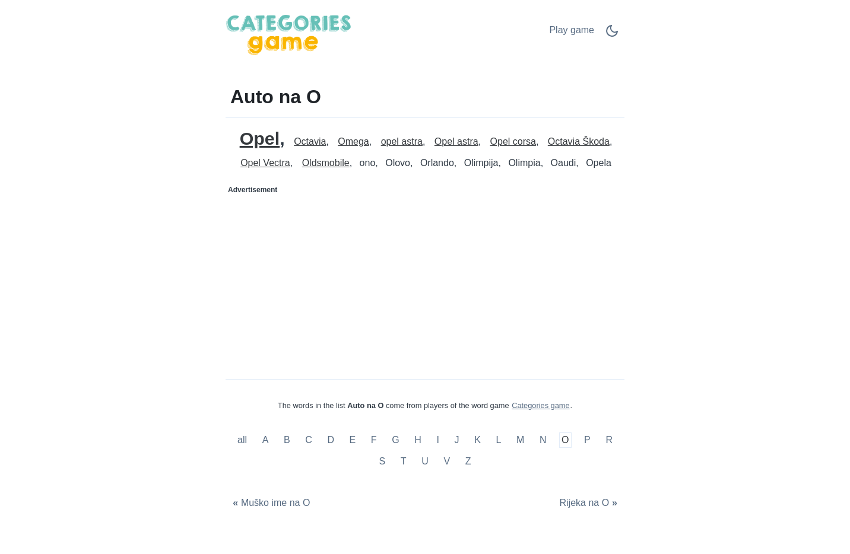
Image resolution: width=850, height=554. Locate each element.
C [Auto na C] (308, 440)
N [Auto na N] (543, 440)
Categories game (540, 405)
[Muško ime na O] (270, 503)
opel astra (402, 141)
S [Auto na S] (382, 461)
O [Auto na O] (565, 440)
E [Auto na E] (353, 440)
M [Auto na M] (520, 440)
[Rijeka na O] (589, 503)
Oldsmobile (326, 163)
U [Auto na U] (425, 461)
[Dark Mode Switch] (612, 34)
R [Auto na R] (609, 440)
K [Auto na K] (477, 440)
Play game (571, 30)
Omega (353, 141)
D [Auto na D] (330, 440)
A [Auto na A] (265, 440)
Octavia (310, 141)
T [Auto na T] (404, 461)
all (243, 440)
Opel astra (456, 141)
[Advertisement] (326, 273)
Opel (260, 138)
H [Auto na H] (417, 440)
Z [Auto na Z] (468, 461)
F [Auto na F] (374, 440)
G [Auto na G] (395, 440)
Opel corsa (513, 141)
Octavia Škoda (579, 141)
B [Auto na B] (287, 440)
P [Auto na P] (587, 440)
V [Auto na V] (446, 461)
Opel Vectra (265, 163)
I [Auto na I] (437, 440)
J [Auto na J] (457, 440)
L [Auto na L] (498, 440)
